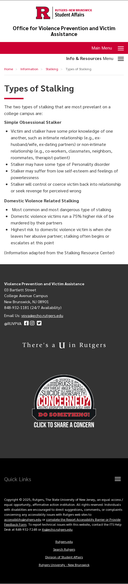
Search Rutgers (64, 549)
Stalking (52, 69)
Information (29, 69)
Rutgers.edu (64, 541)
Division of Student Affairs (64, 557)
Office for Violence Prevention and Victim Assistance (64, 31)
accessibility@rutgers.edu (22, 519)
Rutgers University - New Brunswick (64, 564)
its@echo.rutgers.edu (57, 529)
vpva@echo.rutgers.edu (42, 315)
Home (8, 69)
